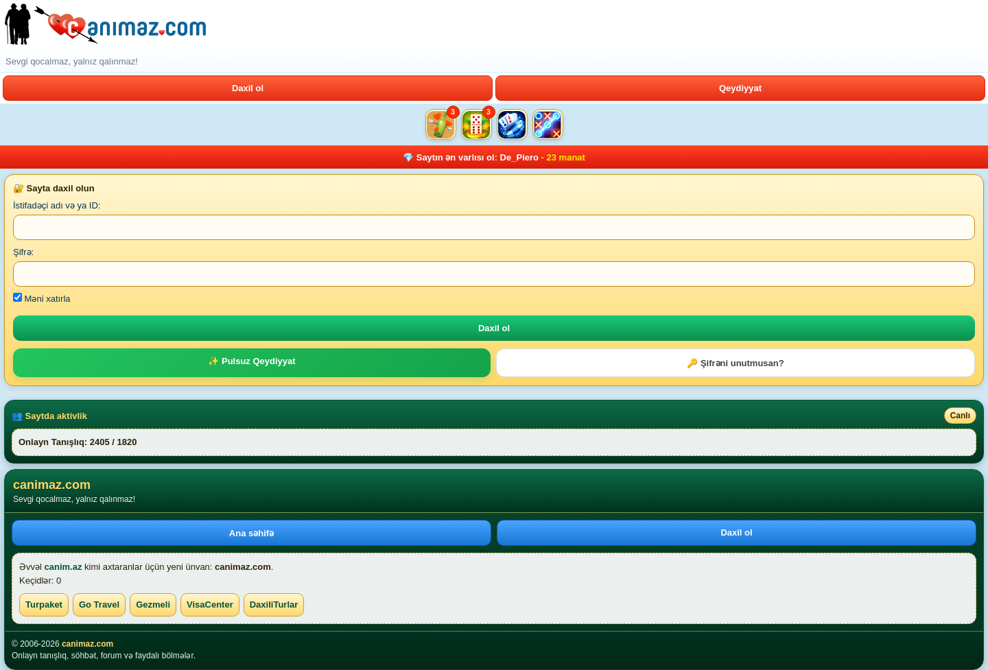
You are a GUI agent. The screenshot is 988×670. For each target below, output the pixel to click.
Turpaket (43, 604)
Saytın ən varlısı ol (455, 157)
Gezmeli (153, 604)
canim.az (63, 567)
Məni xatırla (42, 299)
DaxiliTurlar (274, 604)
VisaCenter (210, 604)
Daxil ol (247, 88)
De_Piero (519, 157)
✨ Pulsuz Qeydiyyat (251, 361)
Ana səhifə (251, 533)
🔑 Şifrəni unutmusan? (735, 363)
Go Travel (99, 604)
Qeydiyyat (740, 88)
